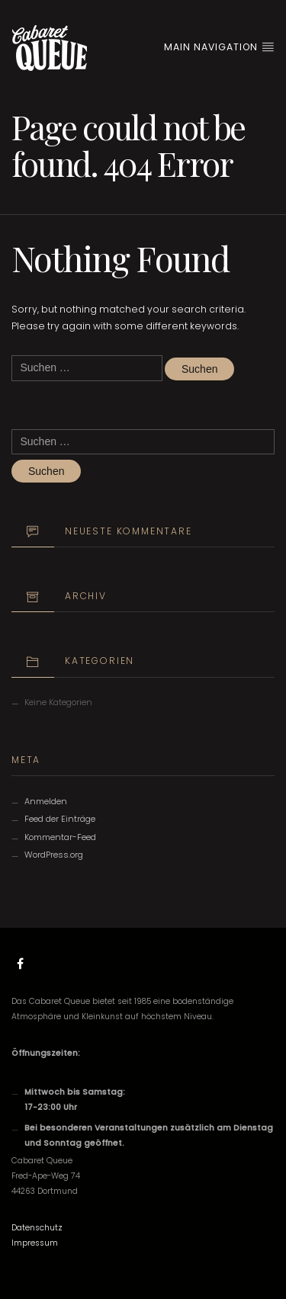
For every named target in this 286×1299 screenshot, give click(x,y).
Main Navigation (219, 46)
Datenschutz (37, 1227)
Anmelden (45, 801)
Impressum (34, 1243)
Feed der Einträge (59, 819)
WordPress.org (53, 854)
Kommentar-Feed (60, 837)
